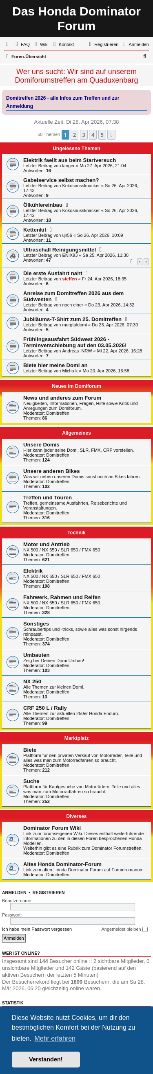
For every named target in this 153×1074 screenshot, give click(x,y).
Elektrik (33, 571)
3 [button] (83, 134)
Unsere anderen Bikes (51, 471)
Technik (76, 533)
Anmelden (14, 892)
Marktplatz (76, 738)
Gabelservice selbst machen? (61, 180)
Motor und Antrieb (46, 544)
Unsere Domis (41, 445)
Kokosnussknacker (81, 185)
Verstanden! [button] (45, 1059)
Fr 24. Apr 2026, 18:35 (104, 278)
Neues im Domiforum (76, 386)
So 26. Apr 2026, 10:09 (100, 235)
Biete (29, 750)
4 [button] (92, 134)
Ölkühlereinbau (42, 205)
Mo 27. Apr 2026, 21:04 (103, 165)
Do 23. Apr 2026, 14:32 (111, 304)
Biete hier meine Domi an (55, 365)
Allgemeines (76, 433)
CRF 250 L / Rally (45, 708)
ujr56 (67, 235)
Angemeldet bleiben (124, 929)
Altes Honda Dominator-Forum (62, 864)
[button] (111, 135)
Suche (31, 781)
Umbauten (36, 655)
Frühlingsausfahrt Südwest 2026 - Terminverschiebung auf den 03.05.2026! (74, 342)
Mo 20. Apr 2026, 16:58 (106, 370)
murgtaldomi (74, 324)
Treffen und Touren (47, 497)
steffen (69, 278)
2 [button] (74, 134)
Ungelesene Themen (76, 148)
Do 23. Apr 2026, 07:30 (115, 324)
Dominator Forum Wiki (52, 828)
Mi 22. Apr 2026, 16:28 (119, 350)
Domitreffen (57, 413)
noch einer (72, 304)
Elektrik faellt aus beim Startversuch (69, 160)
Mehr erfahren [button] (54, 1038)
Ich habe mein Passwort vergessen (37, 929)
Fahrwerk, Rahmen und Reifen (62, 597)
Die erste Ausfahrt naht (52, 273)
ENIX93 (70, 255)
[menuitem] (21, 44)
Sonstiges (36, 624)
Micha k (70, 370)
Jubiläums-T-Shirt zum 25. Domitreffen (72, 319)
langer (68, 165)
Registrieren (49, 892)
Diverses (76, 816)
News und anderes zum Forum (62, 398)
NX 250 (32, 681)
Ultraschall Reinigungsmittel (59, 250)
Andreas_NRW (77, 350)
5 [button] (102, 134)
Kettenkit (34, 230)
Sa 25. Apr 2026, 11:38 (106, 255)
